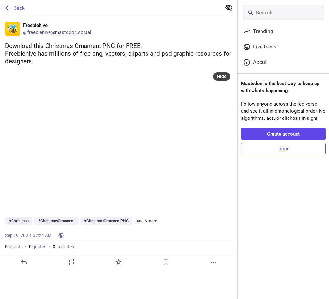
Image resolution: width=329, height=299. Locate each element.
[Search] (283, 12)
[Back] (110, 8)
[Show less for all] (228, 7)
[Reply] (24, 262)
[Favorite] (118, 262)
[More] (214, 263)
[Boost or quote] (71, 262)
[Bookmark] (166, 262)
